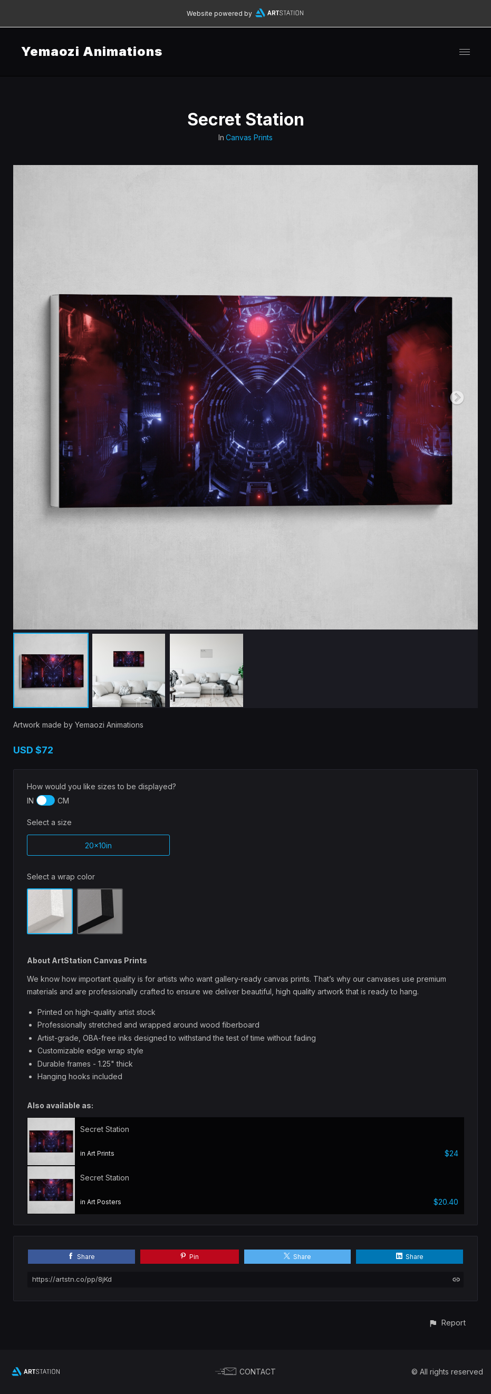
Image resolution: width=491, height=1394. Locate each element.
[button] (447, 1322)
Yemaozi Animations (91, 51)
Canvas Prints (249, 137)
